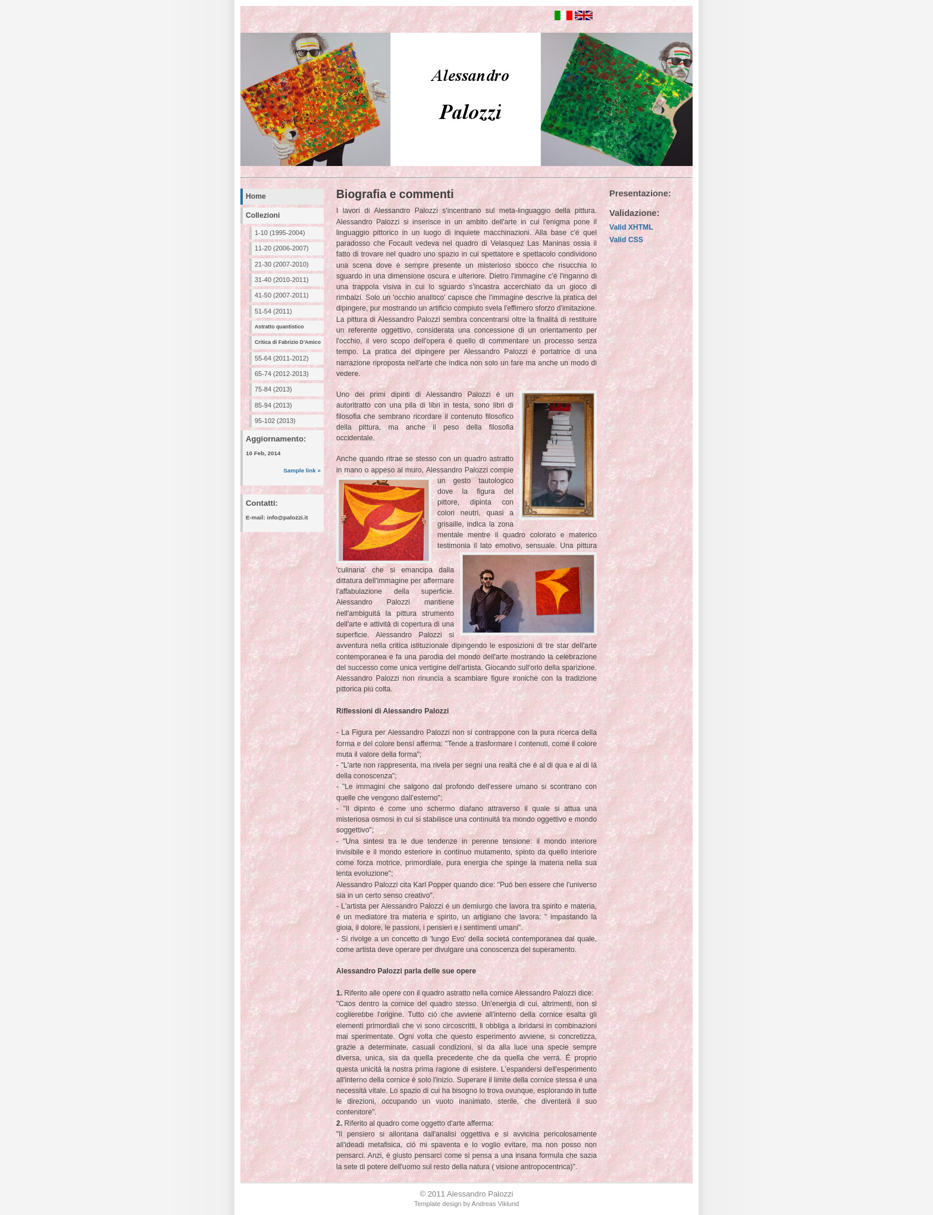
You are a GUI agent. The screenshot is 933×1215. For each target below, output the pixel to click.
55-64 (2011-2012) (282, 358)
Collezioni (263, 215)
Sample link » (302, 470)
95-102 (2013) (275, 420)
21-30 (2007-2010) (282, 264)
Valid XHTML (631, 227)
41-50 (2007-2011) (282, 295)
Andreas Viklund (495, 1203)
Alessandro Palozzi (480, 1193)
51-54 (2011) (273, 311)
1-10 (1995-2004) (280, 232)
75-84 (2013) (273, 389)
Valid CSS (626, 240)
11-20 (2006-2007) (282, 248)
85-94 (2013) (273, 405)
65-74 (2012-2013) (282, 373)
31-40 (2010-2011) (282, 279)
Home (256, 196)
